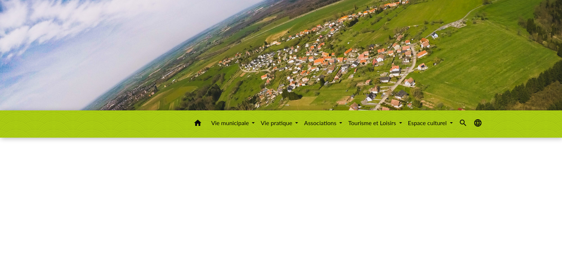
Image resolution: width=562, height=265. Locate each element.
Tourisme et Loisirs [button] (372, 122)
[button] (197, 124)
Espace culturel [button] (428, 122)
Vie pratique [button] (277, 122)
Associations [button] (321, 122)
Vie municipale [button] (230, 122)
